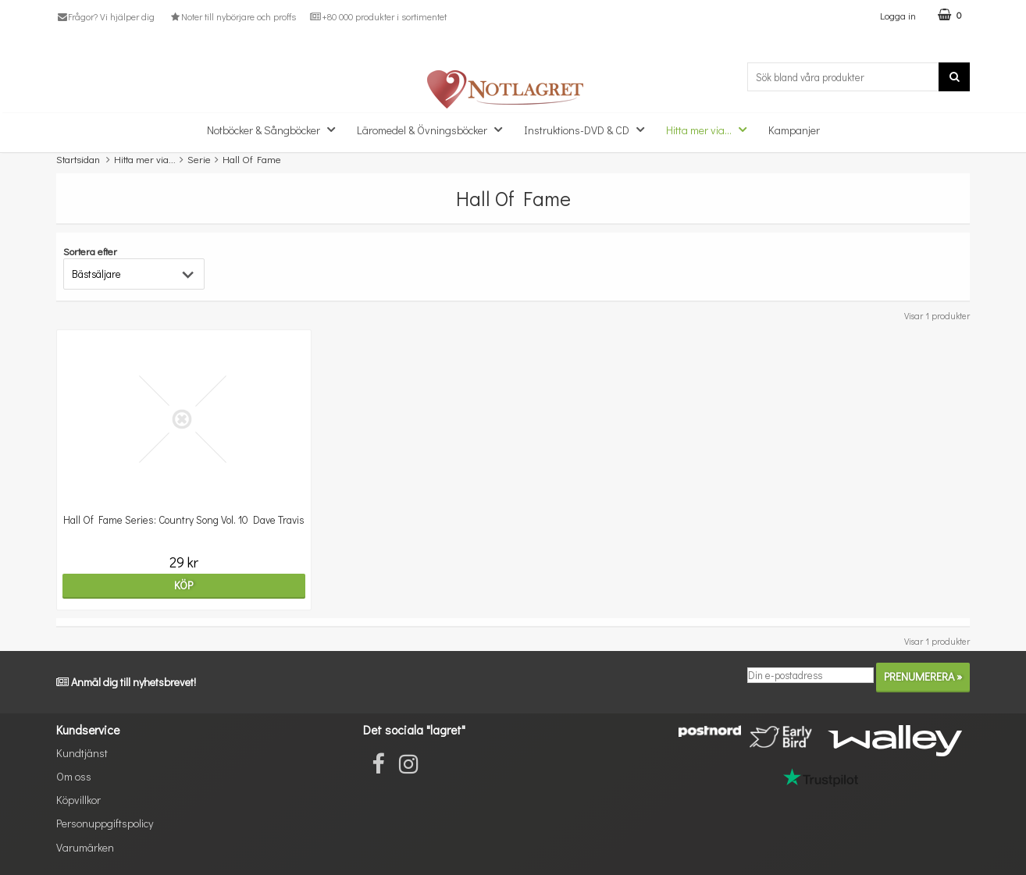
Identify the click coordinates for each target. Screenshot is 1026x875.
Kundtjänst (82, 752)
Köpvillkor (78, 799)
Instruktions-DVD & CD (589, 129)
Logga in (898, 15)
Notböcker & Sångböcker (275, 129)
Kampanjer (794, 130)
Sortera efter (90, 251)
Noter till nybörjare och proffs (232, 16)
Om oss (73, 776)
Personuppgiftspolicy (104, 823)
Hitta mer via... (711, 129)
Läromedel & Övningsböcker (434, 129)
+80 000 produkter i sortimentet (378, 16)
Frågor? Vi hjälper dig (105, 16)
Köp (167, 585)
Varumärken (85, 847)
